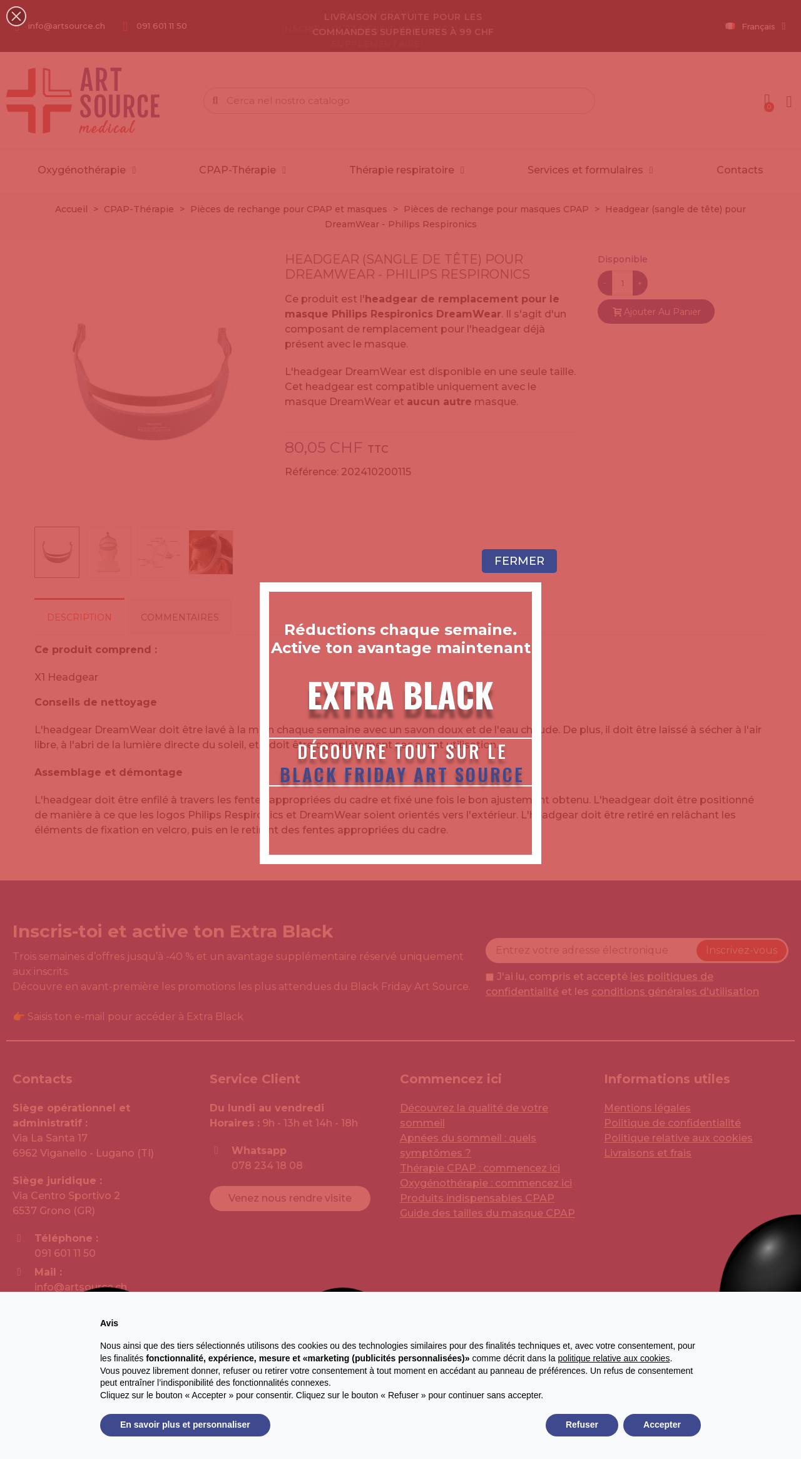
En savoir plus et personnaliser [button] (185, 1425)
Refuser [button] (582, 1425)
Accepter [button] (662, 1425)
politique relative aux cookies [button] (614, 1358)
